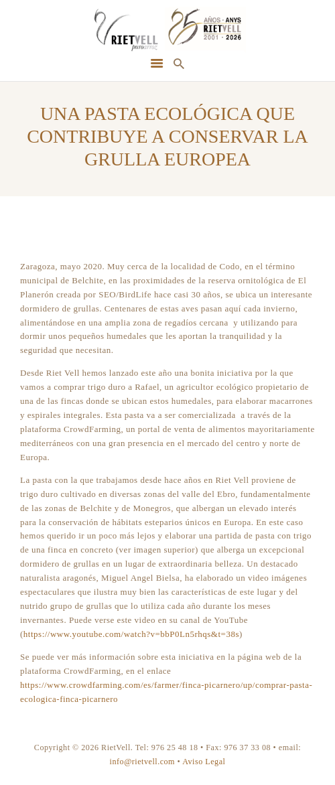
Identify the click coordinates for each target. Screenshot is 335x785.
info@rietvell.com (142, 761)
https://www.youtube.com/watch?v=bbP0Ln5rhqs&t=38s (131, 634)
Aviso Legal (203, 761)
